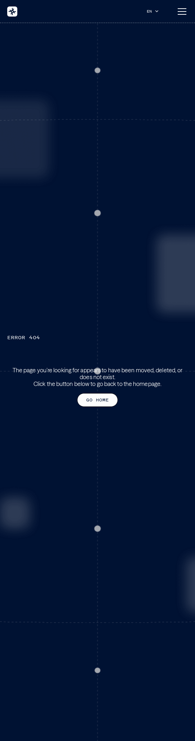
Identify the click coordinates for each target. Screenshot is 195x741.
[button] (154, 11)
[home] (12, 11)
